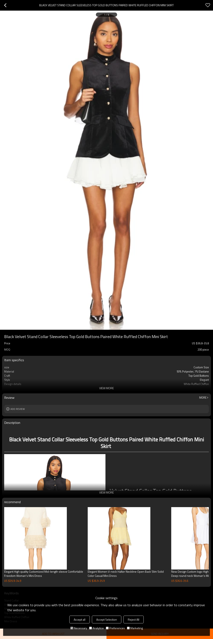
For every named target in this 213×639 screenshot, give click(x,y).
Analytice (96, 628)
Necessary (78, 628)
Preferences (115, 628)
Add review (17, 409)
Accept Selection (106, 619)
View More (106, 388)
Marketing (135, 628)
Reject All (133, 619)
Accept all (79, 619)
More (203, 397)
